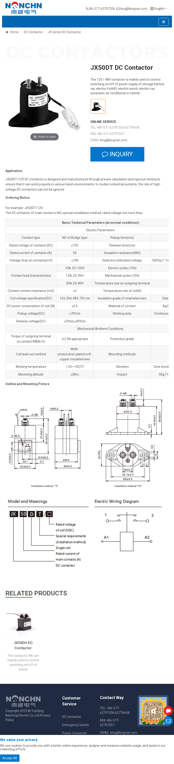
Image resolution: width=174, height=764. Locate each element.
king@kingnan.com (133, 8)
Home (14, 32)
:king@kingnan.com (124, 732)
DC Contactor (33, 32)
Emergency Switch (75, 725)
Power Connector (74, 733)
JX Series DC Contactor (64, 32)
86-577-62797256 (102, 8)
